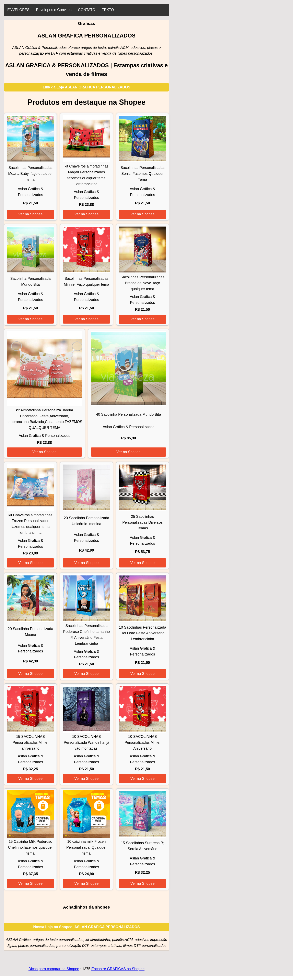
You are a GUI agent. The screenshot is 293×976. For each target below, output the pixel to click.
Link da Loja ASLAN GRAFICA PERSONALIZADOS (86, 87)
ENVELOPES (18, 10)
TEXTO (108, 10)
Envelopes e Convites (53, 10)
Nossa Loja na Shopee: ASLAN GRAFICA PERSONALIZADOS (86, 927)
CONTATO (86, 10)
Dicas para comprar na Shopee (53, 969)
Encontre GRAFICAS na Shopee (117, 969)
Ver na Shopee (30, 214)
